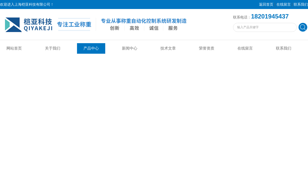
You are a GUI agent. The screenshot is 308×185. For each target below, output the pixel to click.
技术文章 (168, 48)
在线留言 (283, 4)
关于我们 (52, 48)
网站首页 (14, 48)
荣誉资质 (206, 48)
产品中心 (91, 48)
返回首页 (266, 4)
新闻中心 (129, 48)
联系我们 (301, 4)
